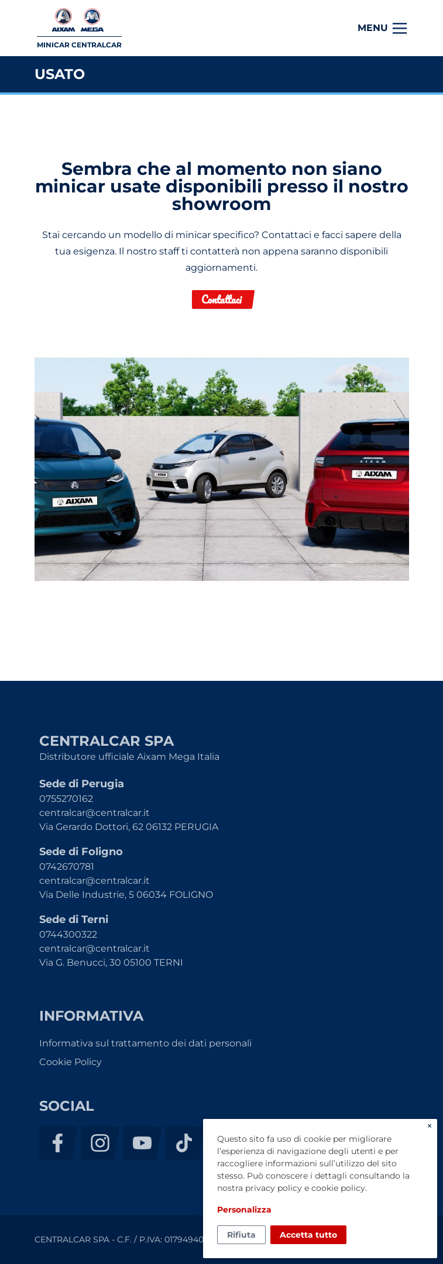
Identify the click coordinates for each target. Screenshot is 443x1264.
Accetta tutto (308, 1234)
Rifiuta (241, 1234)
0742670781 (66, 866)
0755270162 (66, 798)
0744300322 (68, 934)
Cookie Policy (70, 1061)
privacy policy (273, 1188)
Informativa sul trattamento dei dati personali (145, 1043)
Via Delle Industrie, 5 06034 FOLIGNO (126, 894)
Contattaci (221, 299)
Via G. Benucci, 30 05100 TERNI (111, 962)
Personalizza (244, 1209)
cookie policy (338, 1188)
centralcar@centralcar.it (94, 812)
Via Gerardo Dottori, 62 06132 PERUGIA (128, 826)
